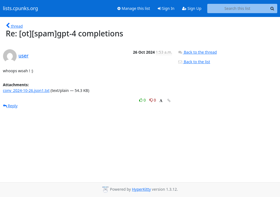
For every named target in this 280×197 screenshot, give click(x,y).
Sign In (166, 8)
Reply (10, 105)
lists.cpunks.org (20, 8)
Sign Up (192, 8)
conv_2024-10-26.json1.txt (26, 90)
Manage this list (133, 8)
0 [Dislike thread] (153, 100)
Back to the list (194, 61)
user (24, 55)
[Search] (272, 8)
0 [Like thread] (143, 100)
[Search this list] (237, 8)
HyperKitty (141, 189)
